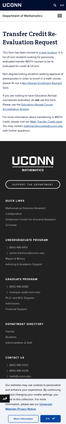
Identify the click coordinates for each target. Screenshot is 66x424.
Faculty (9, 331)
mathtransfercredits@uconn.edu (43, 126)
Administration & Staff (18, 343)
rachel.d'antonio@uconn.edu (27, 253)
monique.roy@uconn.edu (24, 292)
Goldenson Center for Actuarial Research (30, 219)
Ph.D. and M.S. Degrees (19, 298)
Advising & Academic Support (23, 264)
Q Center (11, 225)
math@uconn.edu (20, 376)
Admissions (12, 303)
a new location (48, 52)
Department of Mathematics (22, 16)
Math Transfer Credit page (46, 121)
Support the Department (32, 184)
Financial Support (16, 309)
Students (10, 337)
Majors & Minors (15, 258)
